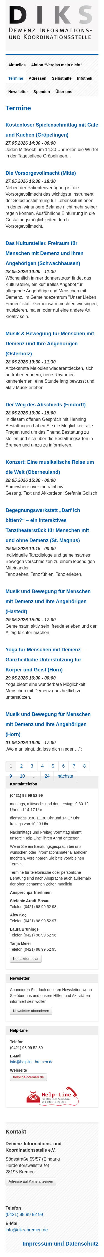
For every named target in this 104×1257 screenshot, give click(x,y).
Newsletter (18, 91)
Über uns (63, 91)
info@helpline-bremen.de (32, 1062)
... (35, 776)
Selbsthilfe (62, 78)
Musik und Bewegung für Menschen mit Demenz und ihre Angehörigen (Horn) (48, 724)
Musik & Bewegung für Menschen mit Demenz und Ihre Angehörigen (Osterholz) (50, 343)
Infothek (84, 78)
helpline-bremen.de (28, 1077)
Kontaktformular (26, 959)
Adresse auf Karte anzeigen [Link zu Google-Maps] (31, 1181)
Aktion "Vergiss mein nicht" (56, 65)
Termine (15, 78)
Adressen (37, 78)
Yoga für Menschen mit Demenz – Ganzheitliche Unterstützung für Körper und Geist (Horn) (45, 660)
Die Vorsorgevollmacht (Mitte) (41, 173)
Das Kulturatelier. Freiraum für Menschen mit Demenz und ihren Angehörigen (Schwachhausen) (44, 253)
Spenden (42, 91)
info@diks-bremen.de (27, 1229)
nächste (65, 776)
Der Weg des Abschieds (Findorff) (46, 404)
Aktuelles (17, 65)
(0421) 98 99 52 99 (24, 1214)
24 (47, 776)
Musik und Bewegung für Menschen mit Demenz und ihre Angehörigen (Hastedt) (48, 601)
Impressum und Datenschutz (60, 1244)
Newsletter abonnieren (31, 1011)
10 (22, 776)
